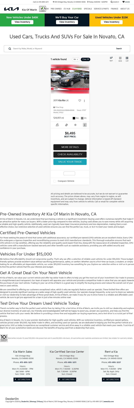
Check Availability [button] (70, 154)
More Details (70, 147)
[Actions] (84, 100)
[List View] (127, 59)
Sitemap (33, 402)
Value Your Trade (70, 161)
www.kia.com (109, 402)
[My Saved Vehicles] (126, 2)
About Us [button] (124, 9)
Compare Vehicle (66, 181)
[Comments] (85, 125)
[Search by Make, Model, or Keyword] (63, 49)
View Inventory (22, 22)
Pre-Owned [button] (56, 9)
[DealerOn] (12, 399)
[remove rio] (76, 59)
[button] (86, 79)
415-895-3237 (114, 362)
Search (119, 49)
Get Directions (22, 380)
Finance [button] (114, 9)
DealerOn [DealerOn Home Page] (25, 402)
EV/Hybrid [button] (77, 9)
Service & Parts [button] (101, 9)
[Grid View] (120, 59)
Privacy (40, 402)
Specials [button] (88, 9)
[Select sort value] (112, 59)
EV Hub (67, 9)
